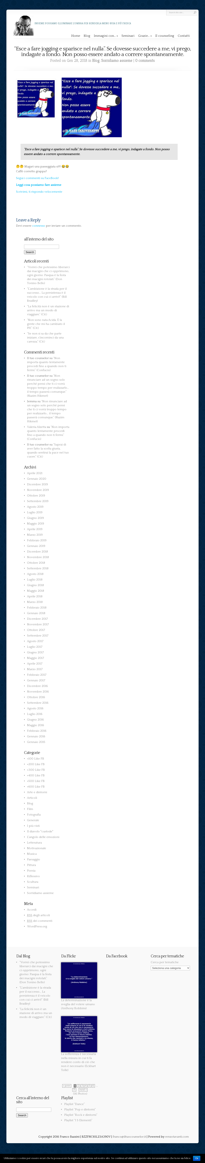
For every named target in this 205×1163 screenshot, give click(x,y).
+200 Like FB (36, 764)
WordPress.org (37, 926)
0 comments (145, 60)
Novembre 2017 (38, 624)
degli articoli (38, 915)
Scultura (32, 882)
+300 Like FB (36, 770)
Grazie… (145, 36)
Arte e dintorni (37, 792)
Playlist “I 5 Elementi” (78, 1120)
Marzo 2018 (35, 602)
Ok (196, 1158)
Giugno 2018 (35, 585)
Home (75, 36)
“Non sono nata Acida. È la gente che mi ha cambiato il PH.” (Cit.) (46, 324)
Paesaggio (33, 859)
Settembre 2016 (37, 703)
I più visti (33, 826)
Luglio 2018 (34, 579)
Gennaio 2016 (36, 736)
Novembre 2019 (38, 490)
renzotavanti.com (177, 1136)
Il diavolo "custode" (40, 831)
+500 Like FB (36, 781)
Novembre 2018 (38, 557)
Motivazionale (36, 848)
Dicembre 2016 (37, 686)
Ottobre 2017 (36, 630)
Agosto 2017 (35, 641)
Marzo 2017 (35, 669)
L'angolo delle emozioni (43, 837)
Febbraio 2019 (36, 540)
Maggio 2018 (35, 591)
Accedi (31, 909)
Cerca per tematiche (165, 962)
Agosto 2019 (35, 506)
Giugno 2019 (35, 518)
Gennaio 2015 (36, 742)
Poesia (31, 870)
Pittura (31, 865)
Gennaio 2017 (36, 680)
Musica (32, 854)
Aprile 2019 (34, 529)
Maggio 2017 (35, 658)
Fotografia (34, 814)
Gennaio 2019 (36, 546)
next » (83, 1089)
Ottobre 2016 (36, 697)
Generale (33, 820)
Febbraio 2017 (36, 675)
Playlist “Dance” (74, 1104)
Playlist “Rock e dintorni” (80, 1115)
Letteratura (34, 842)
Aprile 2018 (34, 596)
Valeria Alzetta (36, 427)
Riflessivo (33, 876)
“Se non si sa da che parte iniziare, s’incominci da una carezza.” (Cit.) (45, 337)
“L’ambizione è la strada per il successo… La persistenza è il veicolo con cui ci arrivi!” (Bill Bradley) (35, 995)
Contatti (184, 36)
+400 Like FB (36, 775)
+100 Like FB (35, 758)
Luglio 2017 (34, 647)
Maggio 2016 (35, 725)
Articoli (32, 798)
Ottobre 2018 (36, 562)
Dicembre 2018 (37, 551)
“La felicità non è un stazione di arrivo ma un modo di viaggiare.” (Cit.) (48, 310)
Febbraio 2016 (36, 731)
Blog (87, 36)
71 (74, 1089)
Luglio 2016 (34, 714)
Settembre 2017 (37, 635)
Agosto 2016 (35, 708)
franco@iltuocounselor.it (129, 1136)
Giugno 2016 (35, 719)
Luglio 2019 (34, 512)
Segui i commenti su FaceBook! (37, 178)
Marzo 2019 (35, 534)
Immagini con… (106, 36)
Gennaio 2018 (36, 613)
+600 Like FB (36, 786)
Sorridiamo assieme (116, 60)
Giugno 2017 (35, 652)
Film (30, 809)
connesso (38, 225)
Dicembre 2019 (37, 484)
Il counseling (164, 36)
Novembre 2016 (38, 691)
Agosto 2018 (35, 574)
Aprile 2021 (34, 473)
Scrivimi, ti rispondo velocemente (39, 191)
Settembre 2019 (37, 501)
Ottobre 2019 (36, 495)
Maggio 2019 (35, 523)
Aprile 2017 (34, 663)
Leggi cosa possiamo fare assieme (38, 185)
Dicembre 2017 (37, 619)
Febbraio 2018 (36, 607)
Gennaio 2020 (36, 478)
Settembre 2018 (37, 568)
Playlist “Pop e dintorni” (80, 1109)
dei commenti (39, 921)
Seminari (128, 36)
